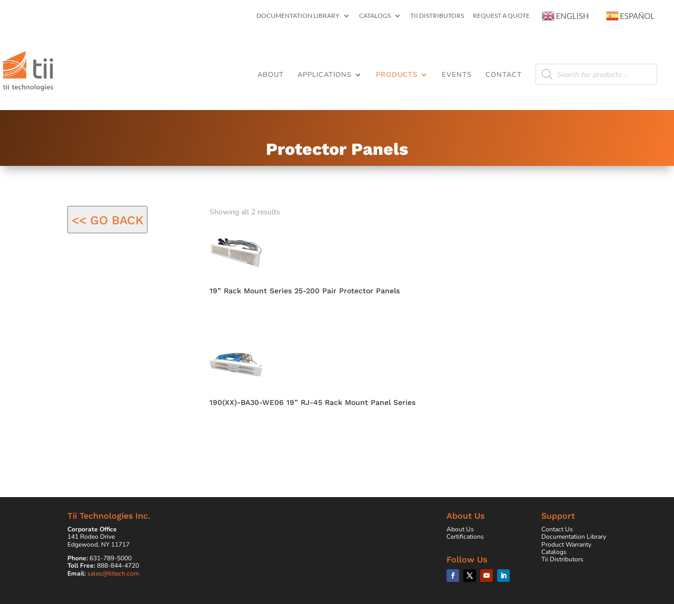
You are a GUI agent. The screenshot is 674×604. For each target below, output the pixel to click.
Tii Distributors (437, 16)
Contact (503, 75)
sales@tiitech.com (113, 573)
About (270, 75)
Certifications (465, 536)
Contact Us (557, 529)
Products (397, 75)
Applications (325, 75)
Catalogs (375, 16)
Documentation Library (298, 16)
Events (457, 75)
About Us (460, 529)
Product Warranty (566, 544)
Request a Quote (501, 16)
